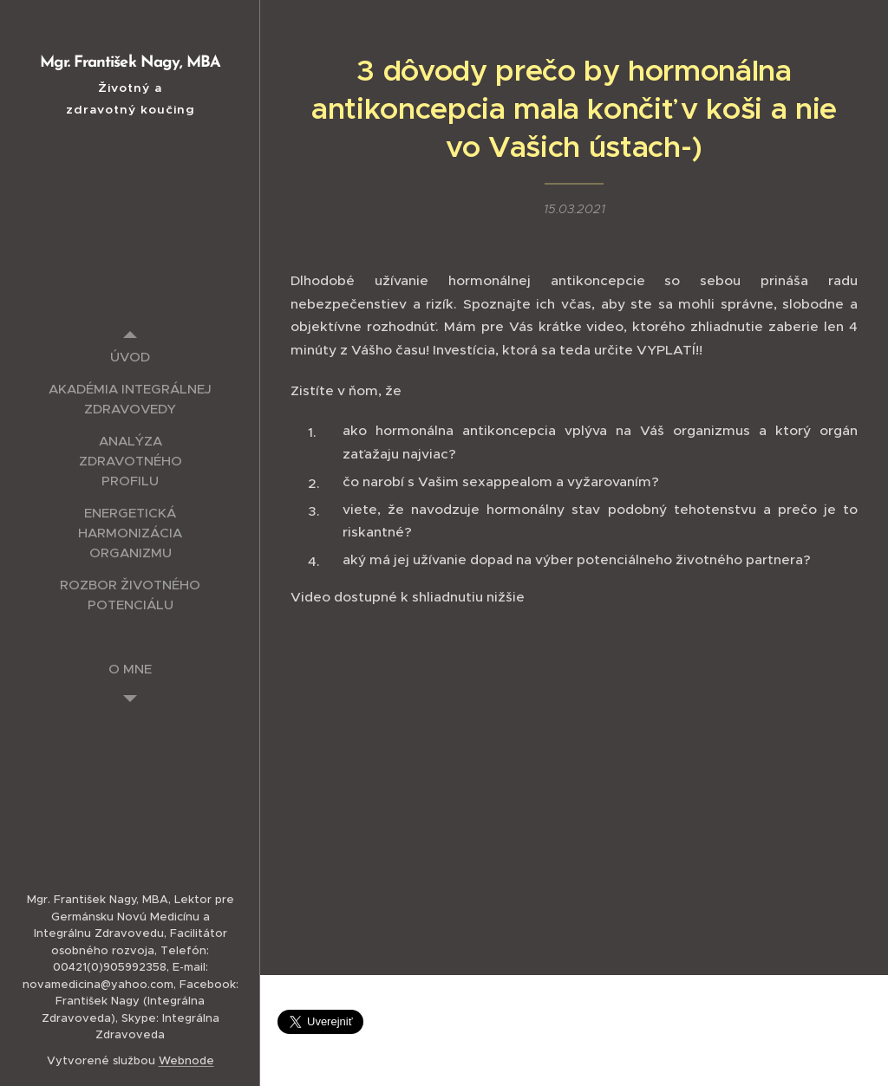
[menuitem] (130, 357)
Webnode (186, 1060)
